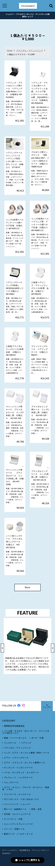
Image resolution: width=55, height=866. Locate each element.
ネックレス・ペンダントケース (18, 767)
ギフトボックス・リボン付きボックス (21, 799)
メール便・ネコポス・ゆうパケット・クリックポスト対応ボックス (25, 732)
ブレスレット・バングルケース (18, 777)
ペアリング (26, 743)
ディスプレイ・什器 (13, 819)
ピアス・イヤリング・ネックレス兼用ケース (24, 762)
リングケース (10, 743)
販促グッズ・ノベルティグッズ (18, 834)
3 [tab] (26, 694)
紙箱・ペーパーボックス (15, 738)
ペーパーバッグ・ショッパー (17, 804)
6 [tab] (40, 694)
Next (52, 648)
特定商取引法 (25, 850)
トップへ (47, 706)
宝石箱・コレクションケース (17, 814)
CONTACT (6, 853)
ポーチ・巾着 (37, 738)
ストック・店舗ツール (14, 829)
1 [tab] (18, 694)
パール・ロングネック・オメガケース (21, 772)
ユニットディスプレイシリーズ (18, 824)
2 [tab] (22, 694)
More (27, 587)
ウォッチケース (11, 782)
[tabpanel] (27, 646)
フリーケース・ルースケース (17, 794)
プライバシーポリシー (40, 850)
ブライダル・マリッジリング (29, 50)
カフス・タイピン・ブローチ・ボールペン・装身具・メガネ (25, 788)
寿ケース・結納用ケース (15, 809)
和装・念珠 (36, 809)
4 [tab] (31, 694)
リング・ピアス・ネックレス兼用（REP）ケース (26, 753)
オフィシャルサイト (10, 850)
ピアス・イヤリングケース (16, 757)
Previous (2, 648)
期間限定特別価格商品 (14, 726)
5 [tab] (35, 694)
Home (9, 50)
